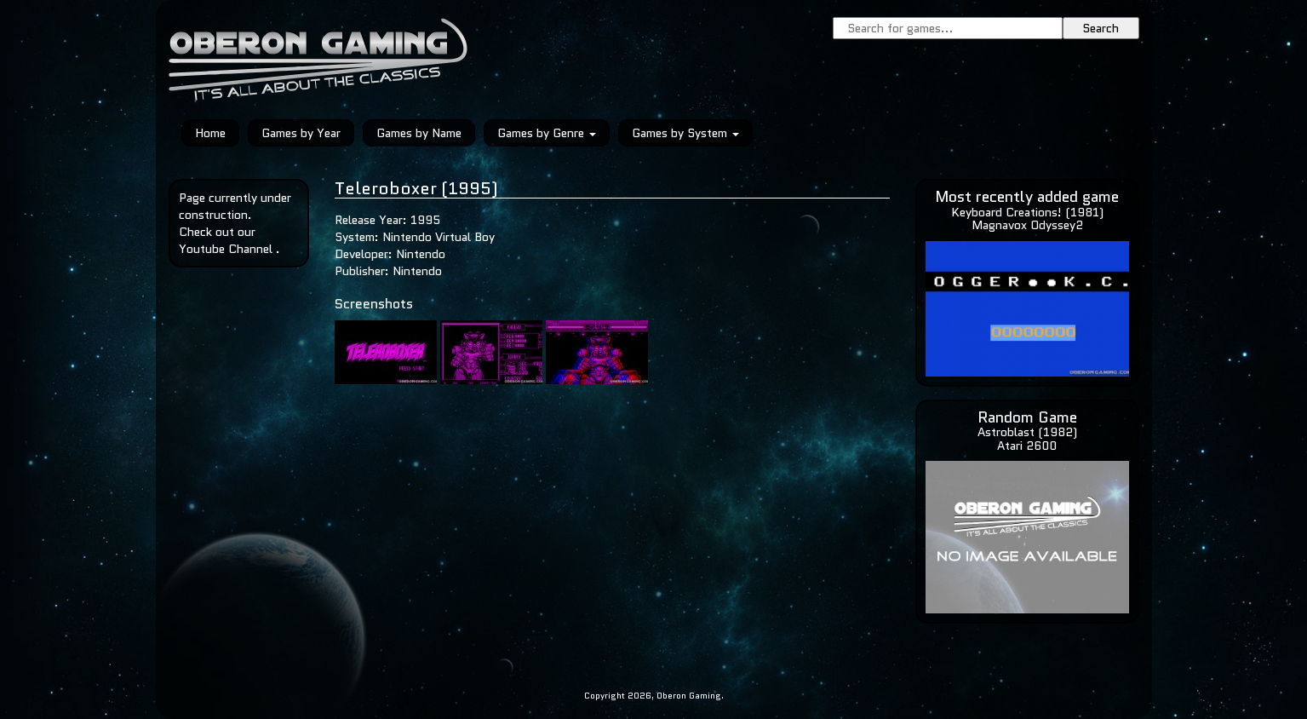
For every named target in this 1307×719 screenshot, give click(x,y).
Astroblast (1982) (1027, 431)
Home (210, 132)
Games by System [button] (685, 132)
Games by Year (301, 132)
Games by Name (418, 132)
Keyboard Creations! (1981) (1027, 212)
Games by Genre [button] (546, 132)
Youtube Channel (225, 248)
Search (1100, 28)
